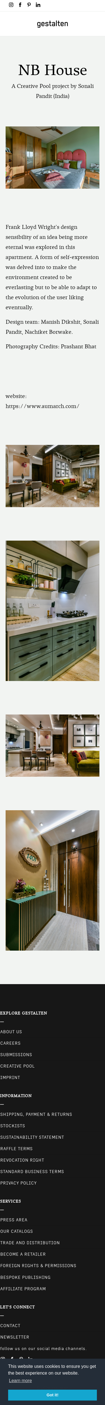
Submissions (16, 1054)
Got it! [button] (52, 1395)
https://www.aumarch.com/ (43, 406)
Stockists (12, 1125)
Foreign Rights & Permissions (38, 1265)
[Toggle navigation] (8, 24)
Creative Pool (17, 1066)
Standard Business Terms (32, 1171)
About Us (11, 1031)
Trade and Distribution (30, 1242)
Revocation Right (22, 1160)
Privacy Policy (18, 1183)
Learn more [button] (20, 1380)
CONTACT (10, 1325)
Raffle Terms (16, 1148)
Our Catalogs (16, 1231)
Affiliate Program (23, 1288)
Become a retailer (23, 1254)
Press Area (13, 1219)
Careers (10, 1043)
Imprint (10, 1077)
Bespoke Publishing (25, 1277)
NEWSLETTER (14, 1337)
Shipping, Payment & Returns (36, 1114)
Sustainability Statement (32, 1137)
